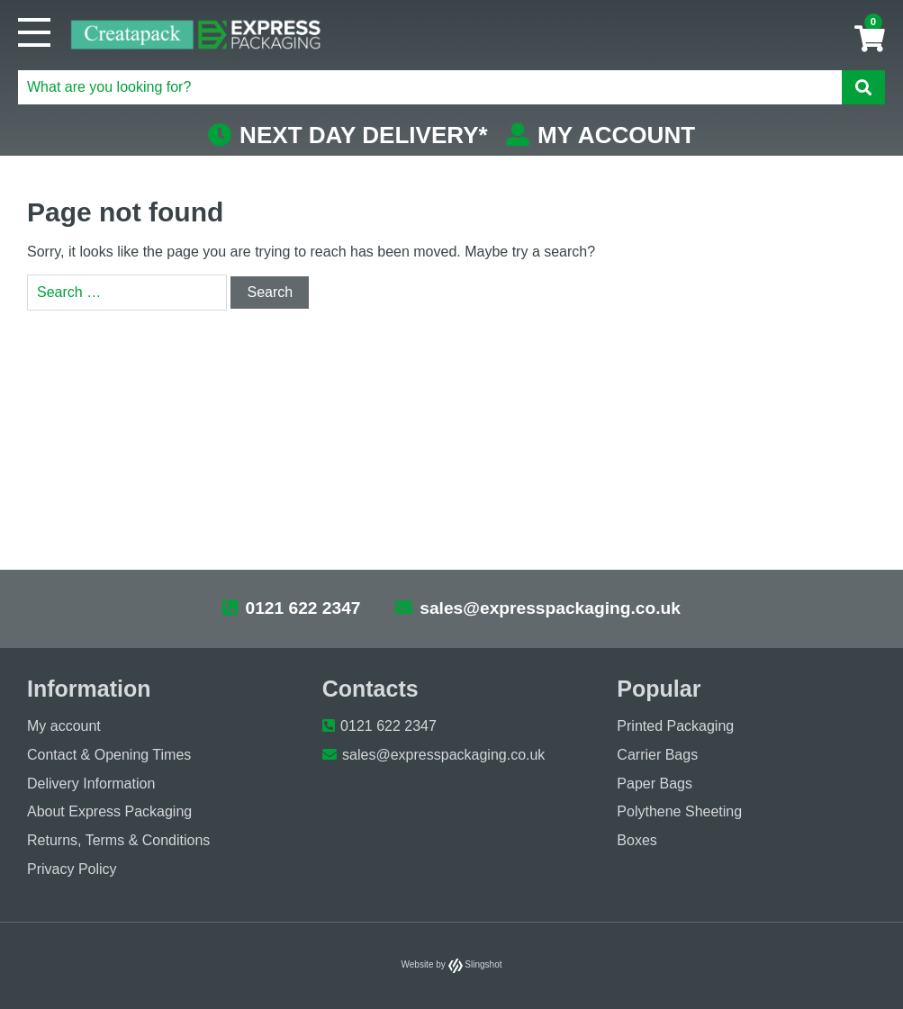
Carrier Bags (657, 754)
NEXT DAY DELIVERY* (348, 135)
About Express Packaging (109, 811)
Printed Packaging (675, 726)
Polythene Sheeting (679, 811)
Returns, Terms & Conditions (118, 840)
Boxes (636, 840)
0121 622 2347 (291, 608)
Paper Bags (654, 783)
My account (64, 726)
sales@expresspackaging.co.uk (538, 608)
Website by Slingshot (452, 964)
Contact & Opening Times (109, 754)
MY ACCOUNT (600, 134)
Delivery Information (91, 783)
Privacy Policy (72, 869)
